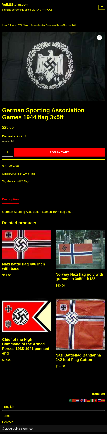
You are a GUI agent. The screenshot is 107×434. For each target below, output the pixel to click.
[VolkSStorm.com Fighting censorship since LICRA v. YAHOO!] (27, 7)
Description (10, 200)
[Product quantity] (7, 152)
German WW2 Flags (19, 25)
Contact (7, 424)
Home (4, 25)
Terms (6, 417)
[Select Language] (53, 408)
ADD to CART (59, 152)
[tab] (10, 200)
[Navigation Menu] (101, 7)
